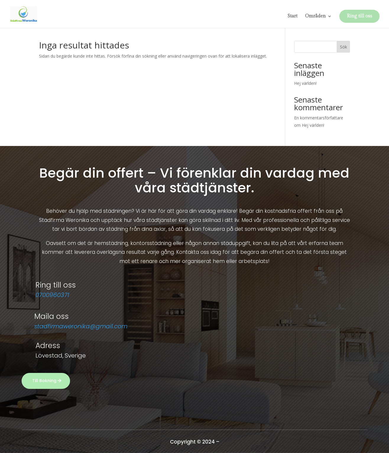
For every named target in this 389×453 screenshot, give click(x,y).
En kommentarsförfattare (318, 118)
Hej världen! (305, 83)
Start (292, 16)
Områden (315, 16)
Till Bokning (44, 381)
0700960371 (52, 295)
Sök (343, 47)
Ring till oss (359, 16)
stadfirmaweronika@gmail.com (80, 326)
